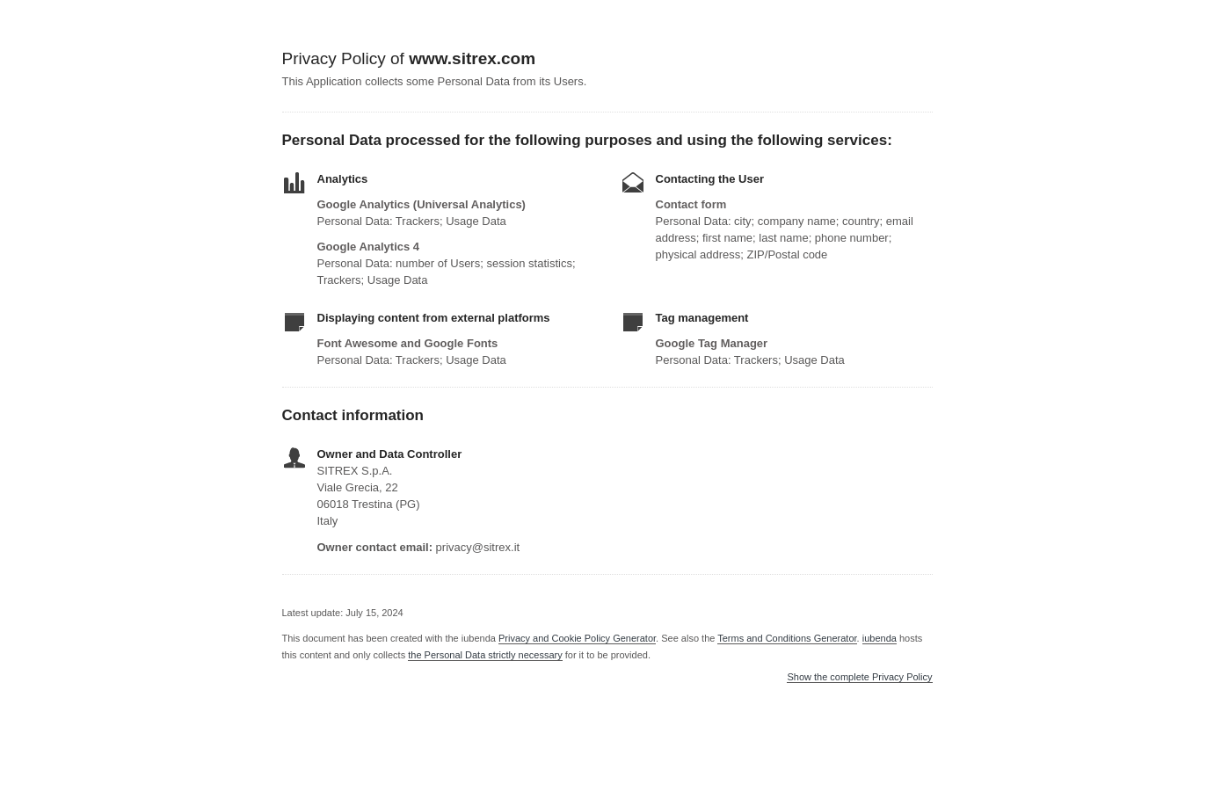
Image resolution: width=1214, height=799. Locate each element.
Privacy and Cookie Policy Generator (577, 638)
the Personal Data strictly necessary (485, 655)
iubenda (879, 638)
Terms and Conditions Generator (786, 638)
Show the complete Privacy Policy (859, 677)
